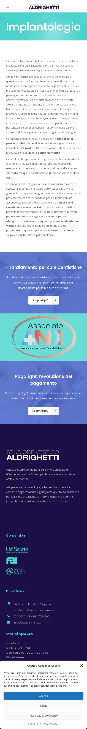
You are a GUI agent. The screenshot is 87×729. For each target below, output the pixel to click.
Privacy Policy (50, 723)
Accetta (43, 695)
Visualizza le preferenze (43, 715)
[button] (81, 665)
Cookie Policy (35, 723)
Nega (43, 705)
